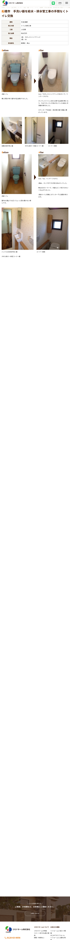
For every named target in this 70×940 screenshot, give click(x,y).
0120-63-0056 (12, 937)
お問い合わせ (35, 913)
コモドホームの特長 (40, 931)
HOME (3, 7)
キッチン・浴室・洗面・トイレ (25, 7)
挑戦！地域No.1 (39, 938)
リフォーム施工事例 (11, 7)
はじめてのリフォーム (57, 935)
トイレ (36, 7)
